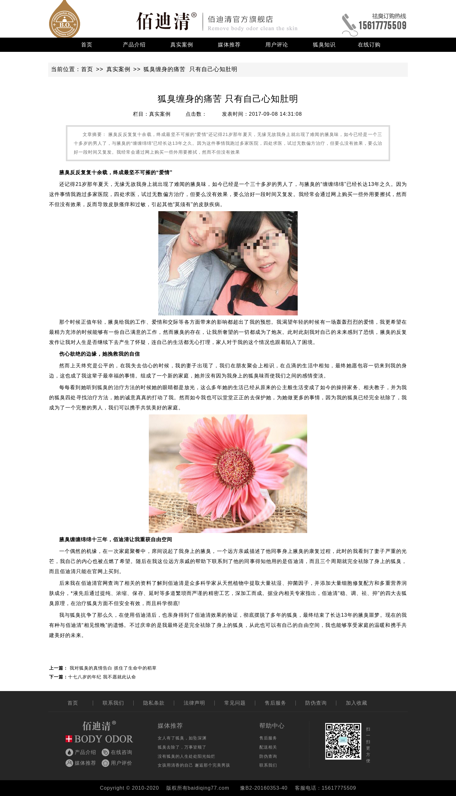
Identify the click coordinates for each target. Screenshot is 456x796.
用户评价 (121, 763)
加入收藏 (356, 703)
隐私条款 (154, 703)
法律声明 (194, 703)
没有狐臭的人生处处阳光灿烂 (186, 756)
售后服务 (275, 703)
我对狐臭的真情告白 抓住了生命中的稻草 (113, 667)
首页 (86, 45)
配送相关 (268, 747)
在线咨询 (121, 752)
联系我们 (113, 703)
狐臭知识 (324, 45)
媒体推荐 (229, 45)
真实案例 (181, 45)
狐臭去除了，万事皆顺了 (182, 747)
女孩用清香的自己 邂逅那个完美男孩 (194, 765)
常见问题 (235, 703)
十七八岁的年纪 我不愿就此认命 (102, 676)
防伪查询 (316, 703)
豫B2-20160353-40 (264, 788)
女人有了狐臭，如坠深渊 (182, 738)
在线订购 (369, 45)
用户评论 (276, 45)
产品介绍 (134, 45)
